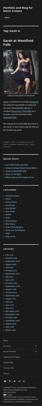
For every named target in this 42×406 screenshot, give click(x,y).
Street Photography (14, 227)
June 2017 (9, 280)
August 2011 (10, 299)
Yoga (7, 233)
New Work (29, 142)
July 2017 (9, 277)
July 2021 (9, 255)
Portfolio (7, 346)
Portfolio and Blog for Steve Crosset (18, 9)
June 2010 (9, 327)
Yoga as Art (10, 236)
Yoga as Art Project (11, 357)
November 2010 (12, 314)
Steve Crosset (17, 397)
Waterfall (13, 144)
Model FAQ (8, 362)
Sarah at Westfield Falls (15, 171)
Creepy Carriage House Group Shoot (21, 168)
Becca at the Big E (13, 174)
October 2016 (11, 283)
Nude (7, 218)
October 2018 (11, 258)
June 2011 (9, 305)
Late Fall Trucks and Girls (16, 165)
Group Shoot (11, 202)
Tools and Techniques (15, 230)
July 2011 (9, 302)
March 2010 (10, 330)
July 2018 (9, 267)
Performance (11, 221)
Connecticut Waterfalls (21, 111)
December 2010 (12, 311)
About (6, 373)
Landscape (10, 205)
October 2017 (11, 270)
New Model (21, 142)
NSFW (8, 214)
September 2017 (12, 274)
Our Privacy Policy (9, 392)
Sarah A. (6, 144)
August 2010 (10, 324)
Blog (5, 341)
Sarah (5, 102)
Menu (6, 17)
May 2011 (9, 308)
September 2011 (12, 295)
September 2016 (12, 286)
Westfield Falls (9, 117)
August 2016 (10, 289)
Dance (8, 199)
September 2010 (12, 321)
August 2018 (10, 264)
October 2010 (11, 317)
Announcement (12, 196)
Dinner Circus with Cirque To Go (19, 177)
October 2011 (11, 292)
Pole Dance (10, 224)
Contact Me (8, 368)
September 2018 (12, 261)
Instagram (34, 102)
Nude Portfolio (9, 351)
